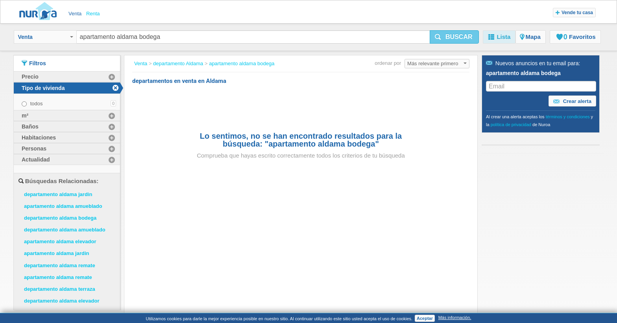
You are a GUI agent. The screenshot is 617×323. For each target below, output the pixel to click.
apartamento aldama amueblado (63, 206)
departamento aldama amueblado (64, 230)
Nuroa (40, 12)
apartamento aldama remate (58, 277)
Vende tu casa (574, 12)
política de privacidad (511, 124)
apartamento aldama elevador (60, 241)
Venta (45, 37)
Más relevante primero (437, 63)
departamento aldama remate (59, 265)
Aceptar (425, 318)
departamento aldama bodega (60, 218)
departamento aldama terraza (59, 289)
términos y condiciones (568, 116)
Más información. (454, 317)
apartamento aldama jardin (56, 253)
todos (36, 103)
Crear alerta (572, 101)
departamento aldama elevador (61, 301)
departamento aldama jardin (58, 194)
